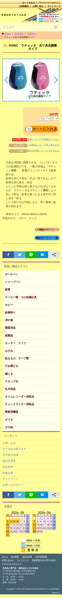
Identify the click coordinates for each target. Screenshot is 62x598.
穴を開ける (11, 366)
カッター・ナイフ (15, 343)
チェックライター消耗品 (19, 404)
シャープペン (13, 281)
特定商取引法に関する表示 (44, 560)
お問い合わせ (8, 560)
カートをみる (28, 2)
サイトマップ (53, 6)
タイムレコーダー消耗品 (19, 396)
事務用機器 (11, 411)
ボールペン (11, 274)
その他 (9, 427)
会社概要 (15, 556)
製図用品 (10, 327)
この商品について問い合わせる (34, 145)
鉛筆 (7, 289)
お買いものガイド (13, 484)
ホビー (9, 304)
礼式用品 (10, 389)
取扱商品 (19, 33)
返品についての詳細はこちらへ (36, 139)
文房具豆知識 (10, 454)
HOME (7, 33)
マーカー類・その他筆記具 (21, 297)
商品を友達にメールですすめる (34, 151)
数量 (54, 119)
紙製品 (9, 335)
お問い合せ (38, 6)
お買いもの (9, 443)
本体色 (45, 119)
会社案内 (7, 466)
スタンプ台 (11, 381)
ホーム (5, 556)
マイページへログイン (49, 2)
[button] (6, 80)
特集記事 (7, 473)
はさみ (9, 350)
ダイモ (9, 419)
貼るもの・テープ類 (17, 358)
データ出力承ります (14, 449)
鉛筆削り (32, 33)
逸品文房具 (9, 460)
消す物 (9, 320)
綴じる (9, 373)
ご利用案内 (23, 6)
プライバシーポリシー (12, 564)
